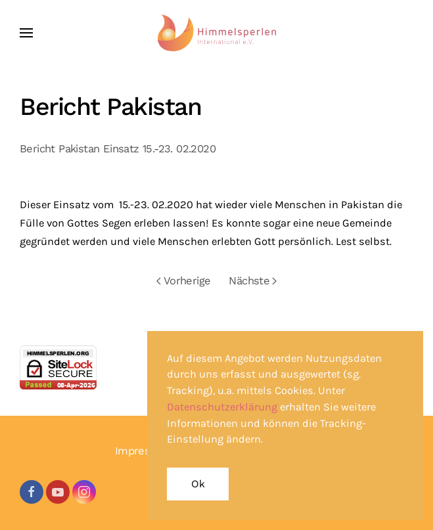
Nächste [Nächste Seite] (253, 281)
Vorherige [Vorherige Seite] (183, 281)
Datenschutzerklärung (222, 407)
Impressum (143, 451)
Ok (197, 484)
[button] (26, 33)
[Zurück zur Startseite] (217, 33)
